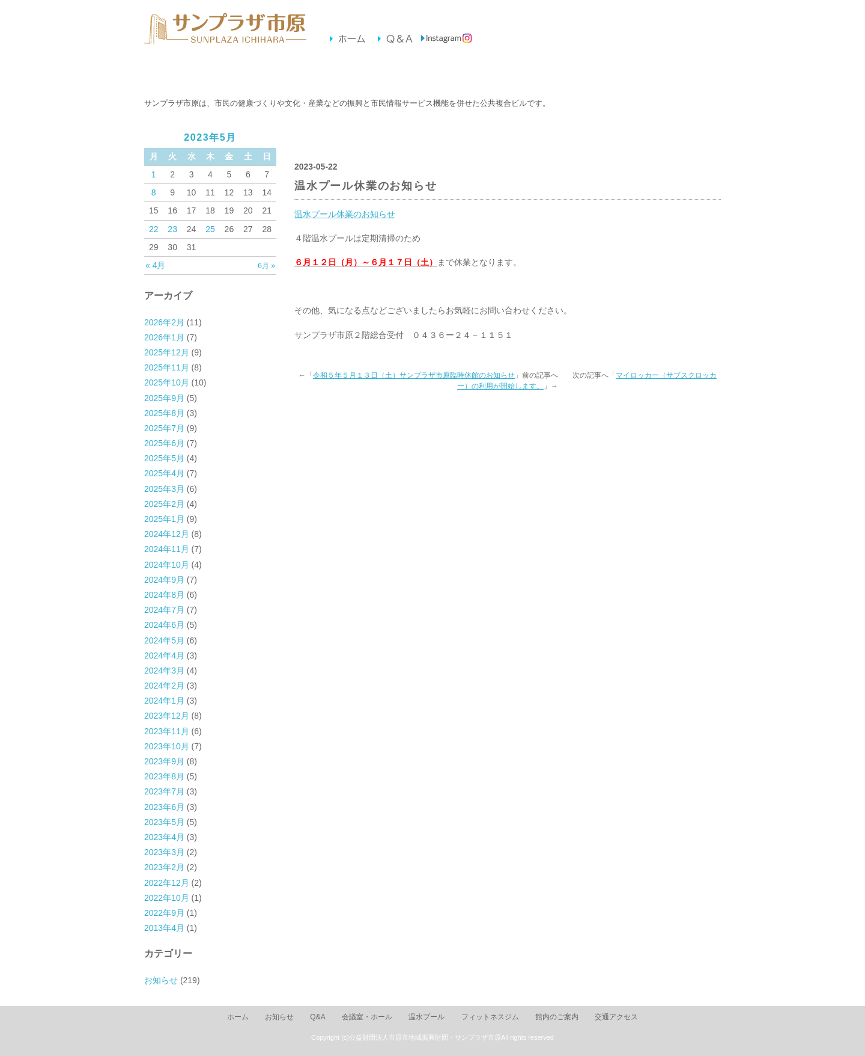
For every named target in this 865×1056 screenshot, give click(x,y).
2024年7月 (164, 610)
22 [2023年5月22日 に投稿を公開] (154, 229)
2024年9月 (164, 580)
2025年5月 (164, 458)
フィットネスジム (432, 73)
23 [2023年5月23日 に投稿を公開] (172, 229)
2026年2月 (164, 322)
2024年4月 (164, 655)
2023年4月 (164, 837)
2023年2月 (164, 867)
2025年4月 (164, 473)
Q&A (317, 1017)
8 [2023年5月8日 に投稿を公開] (153, 192)
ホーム (238, 1017)
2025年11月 (166, 367)
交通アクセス (597, 73)
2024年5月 (164, 640)
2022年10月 (166, 898)
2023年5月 (164, 822)
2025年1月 (164, 519)
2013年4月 (164, 928)
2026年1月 (164, 337)
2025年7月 (164, 428)
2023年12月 (166, 715)
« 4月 (155, 265)
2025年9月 (164, 398)
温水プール (350, 73)
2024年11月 (166, 549)
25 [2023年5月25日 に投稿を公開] (210, 229)
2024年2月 (164, 685)
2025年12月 (166, 352)
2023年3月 (164, 852)
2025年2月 (164, 504)
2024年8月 (164, 595)
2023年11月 (166, 731)
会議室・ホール (267, 73)
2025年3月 (164, 489)
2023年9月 (164, 761)
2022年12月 (166, 883)
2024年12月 (166, 534)
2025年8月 (164, 413)
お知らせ (185, 73)
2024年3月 (164, 670)
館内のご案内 (514, 73)
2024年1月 (164, 700)
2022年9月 (164, 913)
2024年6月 (164, 625)
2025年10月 (166, 382)
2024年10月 (166, 564)
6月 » (266, 266)
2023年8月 (164, 776)
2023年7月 (164, 791)
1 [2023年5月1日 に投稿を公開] (153, 174)
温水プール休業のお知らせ (344, 214)
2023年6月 (164, 807)
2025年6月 (164, 443)
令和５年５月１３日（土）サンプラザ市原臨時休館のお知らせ (414, 375)
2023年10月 (166, 746)
